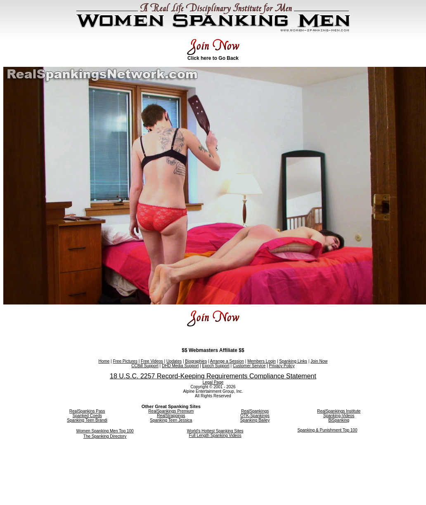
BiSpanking (338, 420)
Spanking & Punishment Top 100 (327, 430)
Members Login (261, 361)
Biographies (196, 361)
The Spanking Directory (105, 436)
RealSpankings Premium (171, 411)
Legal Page (213, 382)
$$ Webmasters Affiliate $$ (213, 350)
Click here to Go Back (213, 58)
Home (104, 361)
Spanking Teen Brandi (87, 420)
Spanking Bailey (255, 420)
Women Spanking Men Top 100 (105, 431)
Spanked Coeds (87, 415)
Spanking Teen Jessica (171, 420)
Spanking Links (293, 361)
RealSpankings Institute (338, 411)
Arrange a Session (227, 361)
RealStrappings (171, 415)
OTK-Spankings (255, 415)
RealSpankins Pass (87, 411)
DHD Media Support (180, 365)
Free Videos (152, 361)
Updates (174, 361)
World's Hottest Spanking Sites (215, 431)
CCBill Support (145, 365)
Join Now (318, 361)
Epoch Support (216, 365)
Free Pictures (125, 361)
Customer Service (249, 365)
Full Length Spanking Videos (215, 435)
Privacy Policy (282, 365)
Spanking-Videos (338, 415)
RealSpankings (255, 411)
